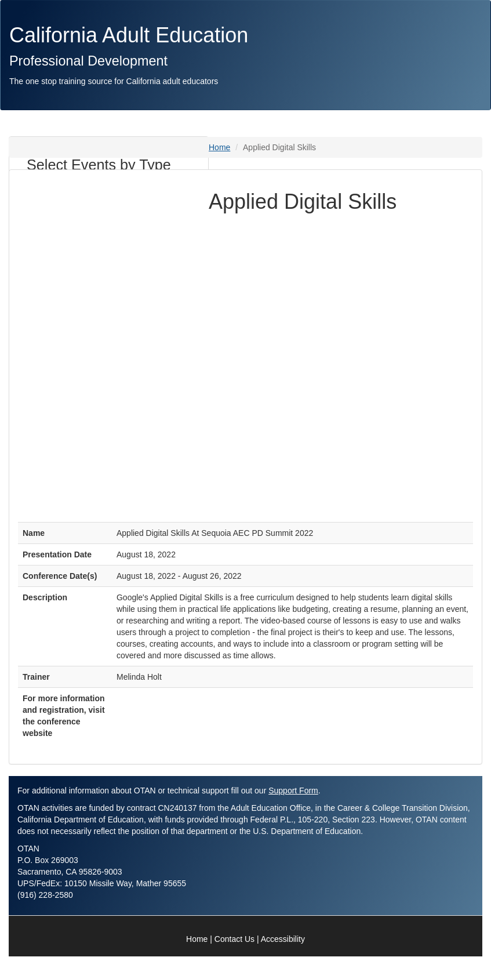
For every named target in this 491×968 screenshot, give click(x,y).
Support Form (293, 790)
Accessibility (283, 939)
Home (219, 147)
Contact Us (234, 939)
